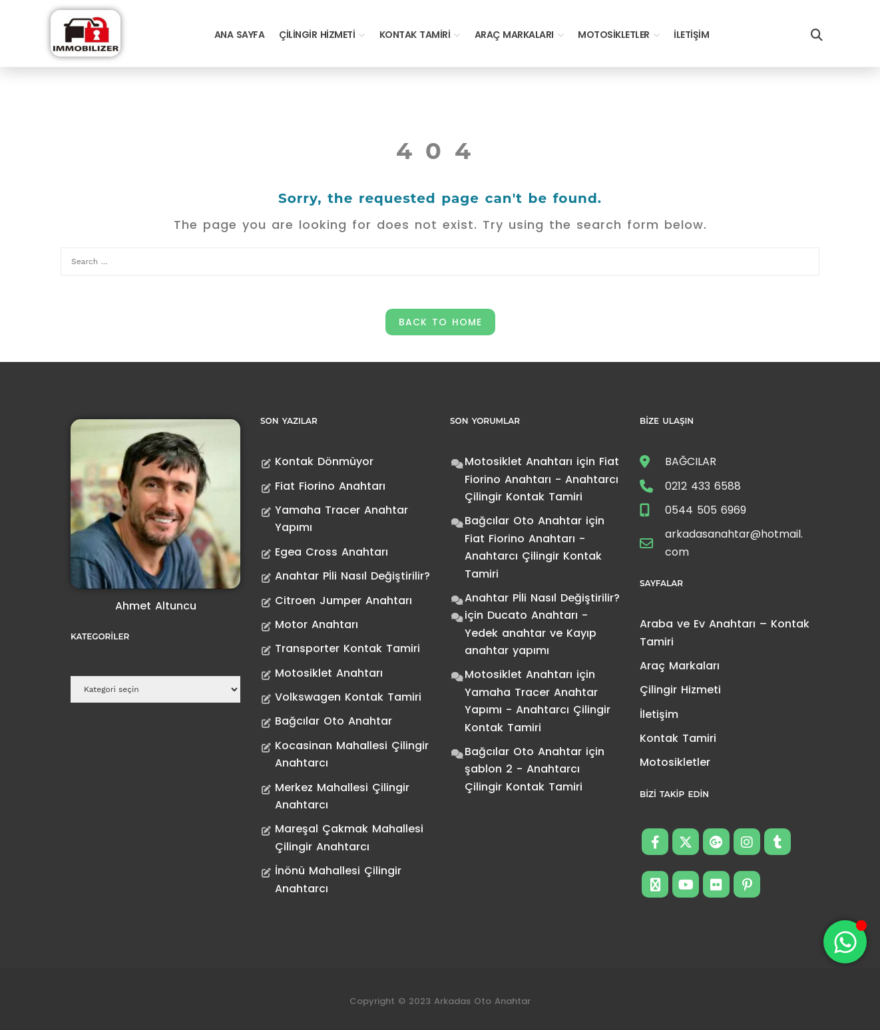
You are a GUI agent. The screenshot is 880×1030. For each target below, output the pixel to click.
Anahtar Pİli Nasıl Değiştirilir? (352, 576)
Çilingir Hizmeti (317, 34)
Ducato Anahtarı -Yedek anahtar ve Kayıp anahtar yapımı (530, 632)
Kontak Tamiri (415, 34)
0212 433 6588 (703, 486)
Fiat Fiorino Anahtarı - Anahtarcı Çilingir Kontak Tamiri (542, 479)
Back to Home (440, 322)
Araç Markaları (514, 34)
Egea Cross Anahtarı (331, 552)
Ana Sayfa (239, 34)
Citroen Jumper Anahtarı (343, 600)
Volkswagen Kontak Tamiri (348, 697)
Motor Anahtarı (316, 624)
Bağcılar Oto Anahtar (333, 721)
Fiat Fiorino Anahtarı (330, 486)
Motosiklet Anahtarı (329, 673)
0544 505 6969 (705, 510)
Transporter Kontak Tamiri (347, 648)
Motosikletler (614, 34)
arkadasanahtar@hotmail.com (734, 542)
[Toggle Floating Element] (845, 941)
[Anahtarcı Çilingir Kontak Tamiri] (85, 32)
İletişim (691, 34)
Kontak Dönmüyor (324, 461)
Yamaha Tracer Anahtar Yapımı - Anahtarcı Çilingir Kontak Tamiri (537, 710)
